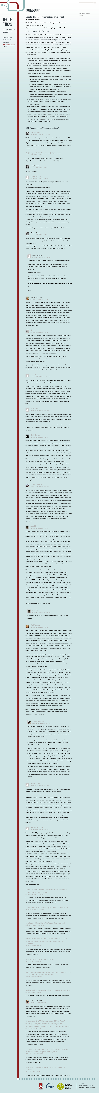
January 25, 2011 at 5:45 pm (41, 723)
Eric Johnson (35, 375)
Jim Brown (34, 330)
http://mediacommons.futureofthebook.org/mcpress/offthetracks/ (46, 28)
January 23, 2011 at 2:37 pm (40, 410)
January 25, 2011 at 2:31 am (40, 627)
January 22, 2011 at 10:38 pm (40, 377)
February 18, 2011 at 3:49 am (35, 925)
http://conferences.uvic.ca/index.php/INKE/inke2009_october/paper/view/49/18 (51, 283)
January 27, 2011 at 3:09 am (35, 909)
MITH (85, 1085)
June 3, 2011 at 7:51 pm (38, 1002)
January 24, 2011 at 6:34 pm (41, 257)
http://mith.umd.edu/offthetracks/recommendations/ (42, 161)
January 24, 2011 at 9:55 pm (40, 528)
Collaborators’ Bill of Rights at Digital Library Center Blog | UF (47, 907)
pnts (88, 1087)
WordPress (81, 1089)
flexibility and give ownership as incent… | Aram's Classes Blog (48, 990)
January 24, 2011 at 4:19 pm (40, 437)
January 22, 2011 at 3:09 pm (35, 155)
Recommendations (9, 44)
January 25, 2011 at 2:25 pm (40, 785)
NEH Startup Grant (36, 580)
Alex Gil (33, 526)
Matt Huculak (35, 132)
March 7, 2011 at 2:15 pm (34, 946)
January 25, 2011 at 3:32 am (41, 612)
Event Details (7, 37)
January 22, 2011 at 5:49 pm (40, 235)
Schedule (6, 42)
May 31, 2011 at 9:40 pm (33, 961)
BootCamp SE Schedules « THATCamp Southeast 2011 (45, 923)
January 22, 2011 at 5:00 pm (40, 168)
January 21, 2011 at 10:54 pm (40, 134)
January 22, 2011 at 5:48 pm (40, 178)
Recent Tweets (85, 13)
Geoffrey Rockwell (37, 827)
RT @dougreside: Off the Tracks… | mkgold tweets (43, 153)
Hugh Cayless (35, 435)
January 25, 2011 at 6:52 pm (40, 829)
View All (81, 15)
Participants (7, 40)
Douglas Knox (35, 783)
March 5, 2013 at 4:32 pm (34, 1072)
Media (5, 47)
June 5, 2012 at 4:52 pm (33, 1028)
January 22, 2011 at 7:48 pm (40, 332)
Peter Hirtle (34, 409)
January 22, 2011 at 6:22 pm (40, 299)
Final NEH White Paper (33, 19)
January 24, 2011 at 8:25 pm (40, 487)
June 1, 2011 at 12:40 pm (34, 977)
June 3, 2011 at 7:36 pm (33, 992)
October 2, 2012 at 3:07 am (34, 1054)
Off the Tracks (8, 22)
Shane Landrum (36, 485)
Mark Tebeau (35, 625)
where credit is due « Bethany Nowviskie (40, 959)
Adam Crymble (36, 176)
